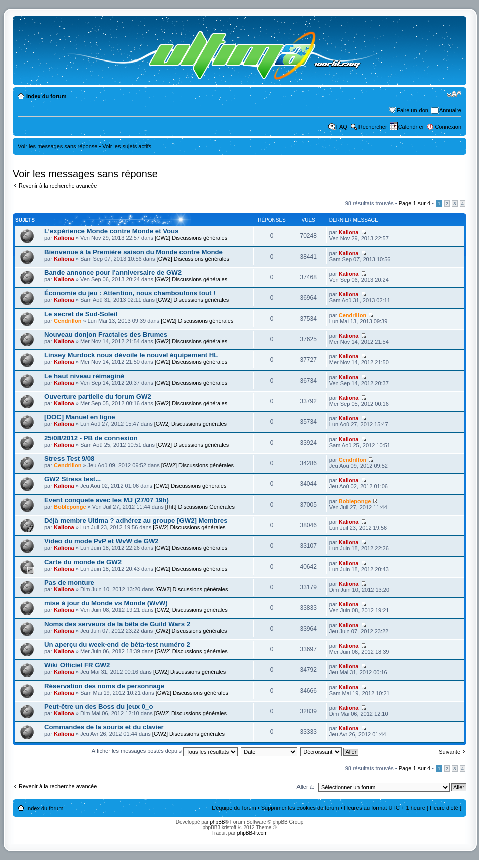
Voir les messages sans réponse (57, 146)
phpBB (217, 822)
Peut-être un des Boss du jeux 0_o (98, 706)
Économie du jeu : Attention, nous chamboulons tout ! (129, 293)
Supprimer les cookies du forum (300, 808)
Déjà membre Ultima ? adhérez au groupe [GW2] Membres (135, 520)
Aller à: (305, 787)
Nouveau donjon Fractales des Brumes (105, 334)
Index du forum (46, 96)
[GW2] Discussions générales (191, 238)
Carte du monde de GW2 (83, 562)
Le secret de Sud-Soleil (80, 314)
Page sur (414, 203)
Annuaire (450, 110)
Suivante (449, 752)
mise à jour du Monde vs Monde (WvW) (106, 603)
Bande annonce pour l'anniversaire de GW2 (113, 272)
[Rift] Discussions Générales (200, 507)
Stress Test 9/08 (69, 458)
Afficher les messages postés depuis (165, 751)
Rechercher (372, 127)
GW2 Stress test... (72, 479)
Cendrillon (67, 321)
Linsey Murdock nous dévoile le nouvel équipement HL (131, 355)
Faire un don (412, 110)
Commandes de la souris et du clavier (104, 727)
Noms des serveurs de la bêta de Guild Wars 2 (117, 624)
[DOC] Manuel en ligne (79, 417)
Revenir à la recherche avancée (58, 185)
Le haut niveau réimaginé (84, 376)
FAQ (341, 127)
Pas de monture (69, 582)
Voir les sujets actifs (126, 146)
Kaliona (64, 238)
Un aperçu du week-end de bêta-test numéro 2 (117, 644)
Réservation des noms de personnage (104, 686)
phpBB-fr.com (252, 833)
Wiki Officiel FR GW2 (77, 665)
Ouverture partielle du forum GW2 (97, 396)
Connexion (448, 127)
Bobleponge (70, 507)
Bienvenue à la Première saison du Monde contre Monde (133, 252)
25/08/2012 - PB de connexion (91, 438)
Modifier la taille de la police (454, 94)
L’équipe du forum (234, 808)
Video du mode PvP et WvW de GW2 (101, 541)
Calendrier (411, 127)
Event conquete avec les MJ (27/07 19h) (106, 500)
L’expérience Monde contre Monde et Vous (111, 231)
